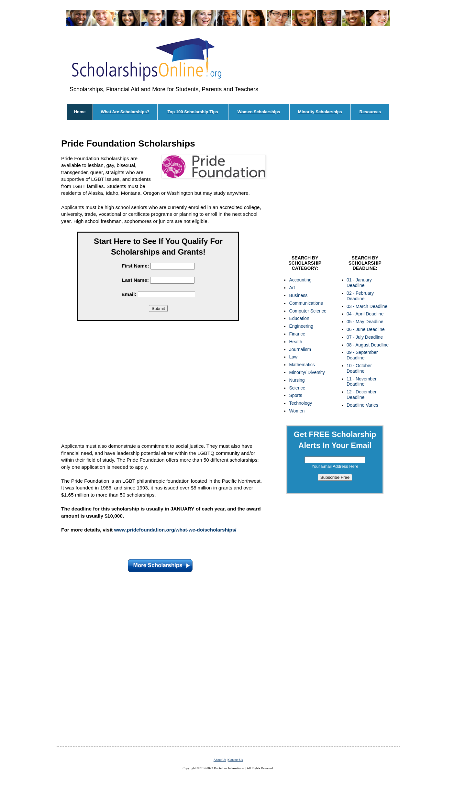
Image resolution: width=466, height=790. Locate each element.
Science (297, 387)
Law (293, 356)
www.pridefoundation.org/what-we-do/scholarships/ (175, 529)
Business (298, 295)
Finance (297, 333)
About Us (220, 760)
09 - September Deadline (362, 355)
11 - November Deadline (362, 381)
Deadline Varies (362, 405)
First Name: (135, 266)
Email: (128, 294)
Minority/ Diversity (307, 372)
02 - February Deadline (360, 296)
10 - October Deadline (359, 368)
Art (292, 287)
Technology (300, 403)
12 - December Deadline (362, 394)
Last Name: (135, 280)
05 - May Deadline (365, 321)
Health (295, 341)
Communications (306, 303)
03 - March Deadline (367, 306)
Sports (295, 395)
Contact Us (235, 760)
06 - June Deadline (366, 329)
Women (297, 410)
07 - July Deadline (365, 337)
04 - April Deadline (365, 313)
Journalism (300, 349)
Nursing (297, 380)
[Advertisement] (158, 383)
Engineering (301, 326)
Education (299, 318)
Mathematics (302, 364)
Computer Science (307, 310)
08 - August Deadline (368, 344)
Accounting (300, 279)
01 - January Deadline (359, 282)
